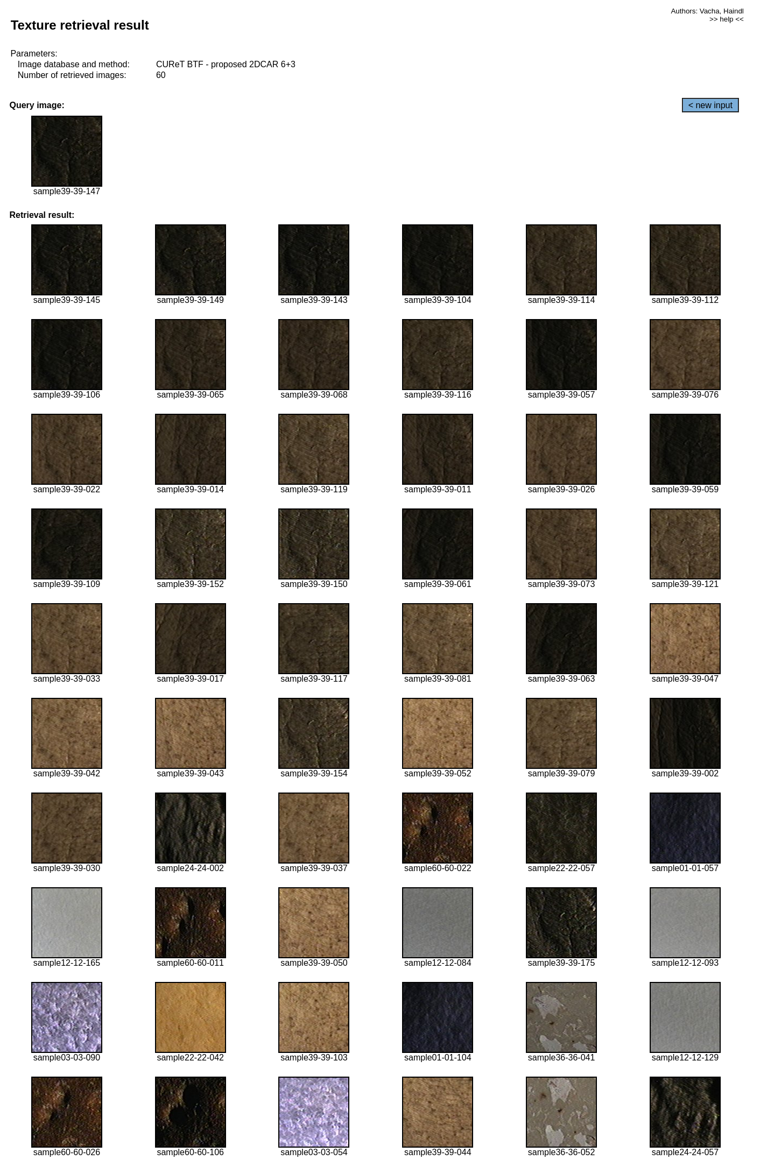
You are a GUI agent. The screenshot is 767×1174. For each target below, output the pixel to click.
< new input (710, 105)
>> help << (726, 19)
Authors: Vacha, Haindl (707, 11)
